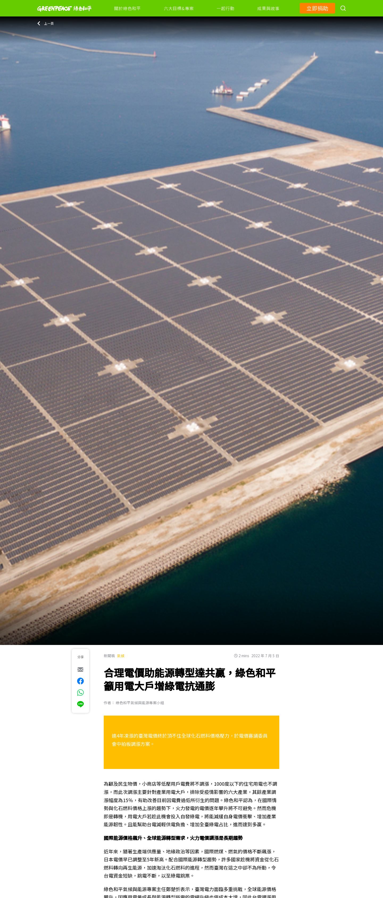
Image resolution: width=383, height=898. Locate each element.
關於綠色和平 (127, 8)
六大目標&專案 (179, 8)
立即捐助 (317, 8)
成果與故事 (268, 8)
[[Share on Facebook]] (80, 681)
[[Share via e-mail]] (80, 669)
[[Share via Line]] (80, 704)
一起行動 (225, 8)
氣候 (120, 655)
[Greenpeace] (64, 15)
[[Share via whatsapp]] (80, 692)
